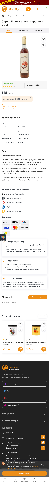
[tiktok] (43, 443)
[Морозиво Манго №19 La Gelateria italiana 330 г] (36, 334)
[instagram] (43, 438)
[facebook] (43, 449)
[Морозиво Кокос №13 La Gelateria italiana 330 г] (13, 334)
